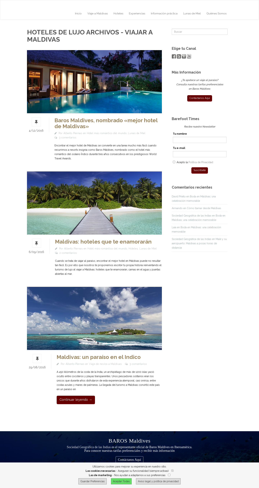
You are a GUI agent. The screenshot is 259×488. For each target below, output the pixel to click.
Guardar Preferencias (92, 481)
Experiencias (137, 13)
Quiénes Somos (216, 13)
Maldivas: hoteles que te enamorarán (103, 242)
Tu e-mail (179, 148)
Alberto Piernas (72, 133)
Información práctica (164, 13)
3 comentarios (67, 137)
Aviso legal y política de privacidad (158, 481)
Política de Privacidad (200, 162)
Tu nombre (180, 133)
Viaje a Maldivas (97, 13)
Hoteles (118, 13)
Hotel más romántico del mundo (107, 133)
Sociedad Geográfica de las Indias (89, 447)
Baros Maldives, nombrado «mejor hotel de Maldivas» (106, 123)
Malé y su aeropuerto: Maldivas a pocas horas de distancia (199, 243)
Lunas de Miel (192, 13)
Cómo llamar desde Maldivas (204, 208)
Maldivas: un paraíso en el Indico (99, 357)
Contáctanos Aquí (129, 459)
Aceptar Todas (121, 481)
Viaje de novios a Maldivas (105, 364)
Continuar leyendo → (76, 399)
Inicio (78, 13)
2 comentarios (68, 252)
